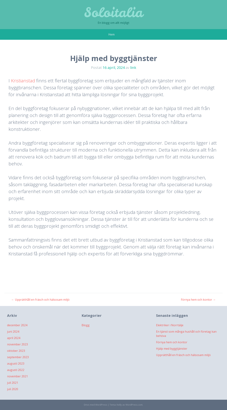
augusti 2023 (15, 363)
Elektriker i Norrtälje (169, 325)
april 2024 (13, 338)
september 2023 (18, 357)
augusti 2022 (15, 370)
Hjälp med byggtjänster (171, 349)
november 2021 (17, 376)
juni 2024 (13, 332)
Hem (111, 34)
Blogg (86, 325)
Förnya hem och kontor (198, 300)
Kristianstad (23, 80)
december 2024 (17, 325)
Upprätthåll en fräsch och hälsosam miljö (40, 300)
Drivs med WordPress (95, 404)
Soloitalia (113, 12)
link (133, 67)
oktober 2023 (16, 351)
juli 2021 (12, 383)
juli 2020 (12, 389)
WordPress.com (134, 404)
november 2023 (17, 344)
